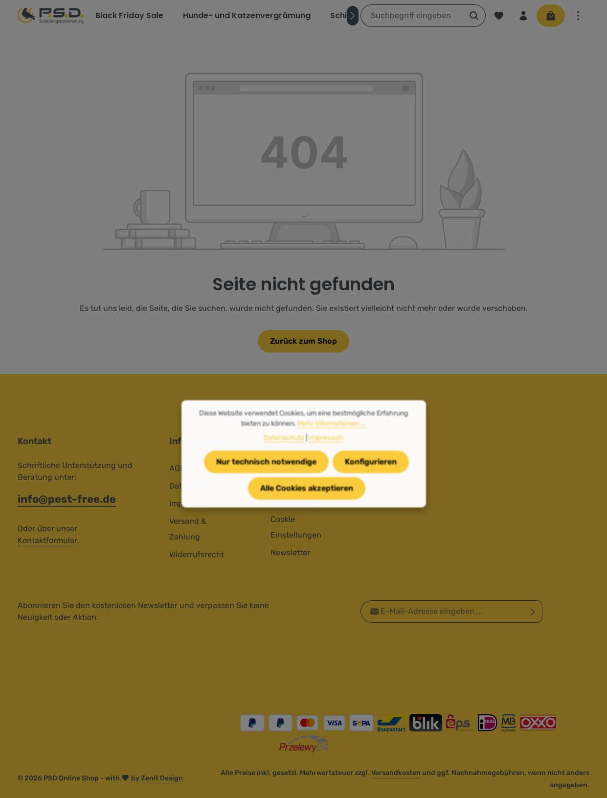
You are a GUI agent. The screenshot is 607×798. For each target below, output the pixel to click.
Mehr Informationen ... (331, 439)
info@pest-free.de (67, 499)
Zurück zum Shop (303, 341)
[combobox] (411, 15)
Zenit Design (162, 778)
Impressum (326, 453)
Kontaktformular (47, 540)
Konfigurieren (371, 477)
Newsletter (290, 552)
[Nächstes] (353, 15)
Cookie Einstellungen (295, 527)
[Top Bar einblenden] (578, 15)
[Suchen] (474, 15)
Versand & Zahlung (187, 528)
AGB (177, 468)
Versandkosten (396, 773)
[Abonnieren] (532, 611)
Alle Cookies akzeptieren (306, 503)
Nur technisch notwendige (266, 477)
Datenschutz (284, 453)
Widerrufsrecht (196, 554)
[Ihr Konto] (523, 15)
